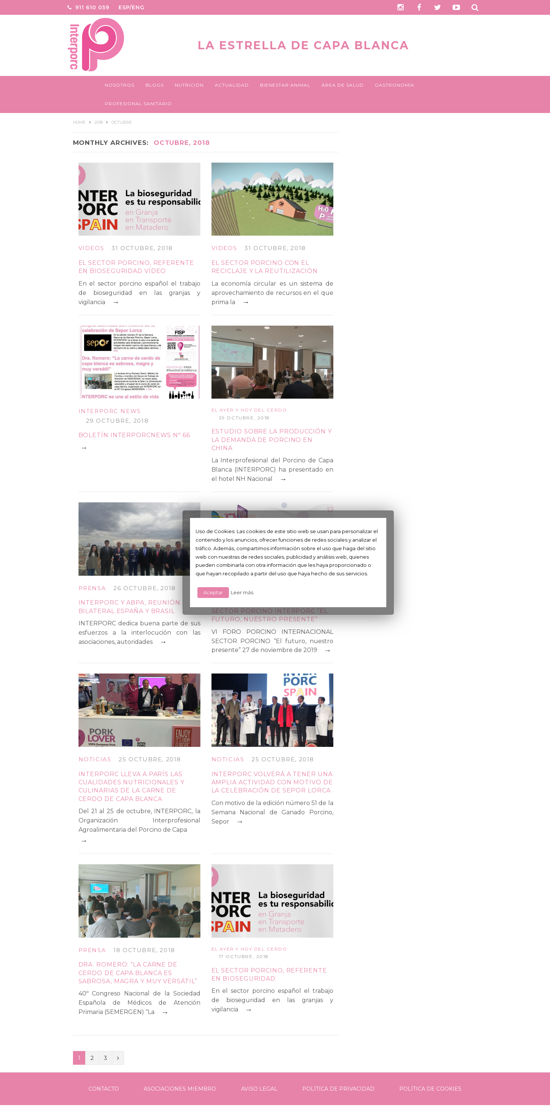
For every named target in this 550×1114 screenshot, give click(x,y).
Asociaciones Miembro (180, 1088)
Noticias (95, 759)
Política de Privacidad (338, 1088)
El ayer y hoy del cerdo (249, 410)
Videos (91, 248)
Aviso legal (259, 1088)
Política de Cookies (430, 1088)
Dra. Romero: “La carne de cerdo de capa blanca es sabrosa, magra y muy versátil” (138, 973)
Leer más (242, 592)
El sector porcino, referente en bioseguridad (269, 974)
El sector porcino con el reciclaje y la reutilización (264, 267)
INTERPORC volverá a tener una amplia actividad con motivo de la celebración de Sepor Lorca (272, 782)
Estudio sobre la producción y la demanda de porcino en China (271, 440)
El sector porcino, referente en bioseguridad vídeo (136, 267)
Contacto (104, 1088)
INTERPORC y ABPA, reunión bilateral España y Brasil (130, 606)
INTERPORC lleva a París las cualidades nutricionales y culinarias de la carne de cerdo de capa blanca (131, 786)
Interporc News (110, 411)
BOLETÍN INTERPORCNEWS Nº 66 (134, 435)
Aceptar (213, 592)
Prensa (92, 588)
